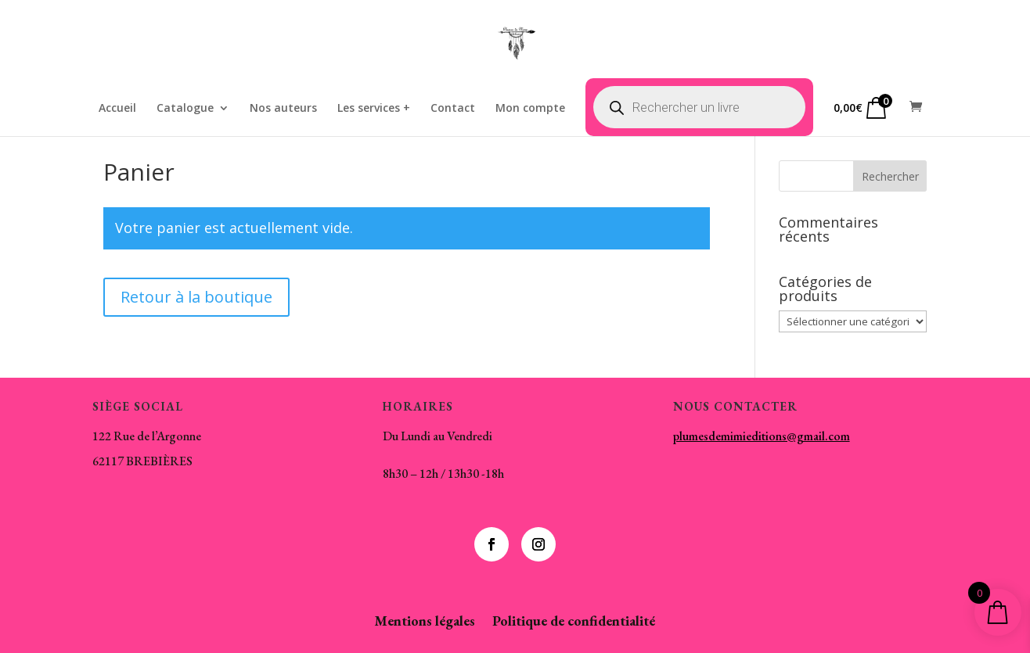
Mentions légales (424, 622)
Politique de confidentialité (573, 622)
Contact (452, 108)
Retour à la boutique (196, 296)
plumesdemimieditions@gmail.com (761, 436)
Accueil (117, 108)
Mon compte (530, 108)
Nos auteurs (283, 108)
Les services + (373, 108)
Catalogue (185, 108)
